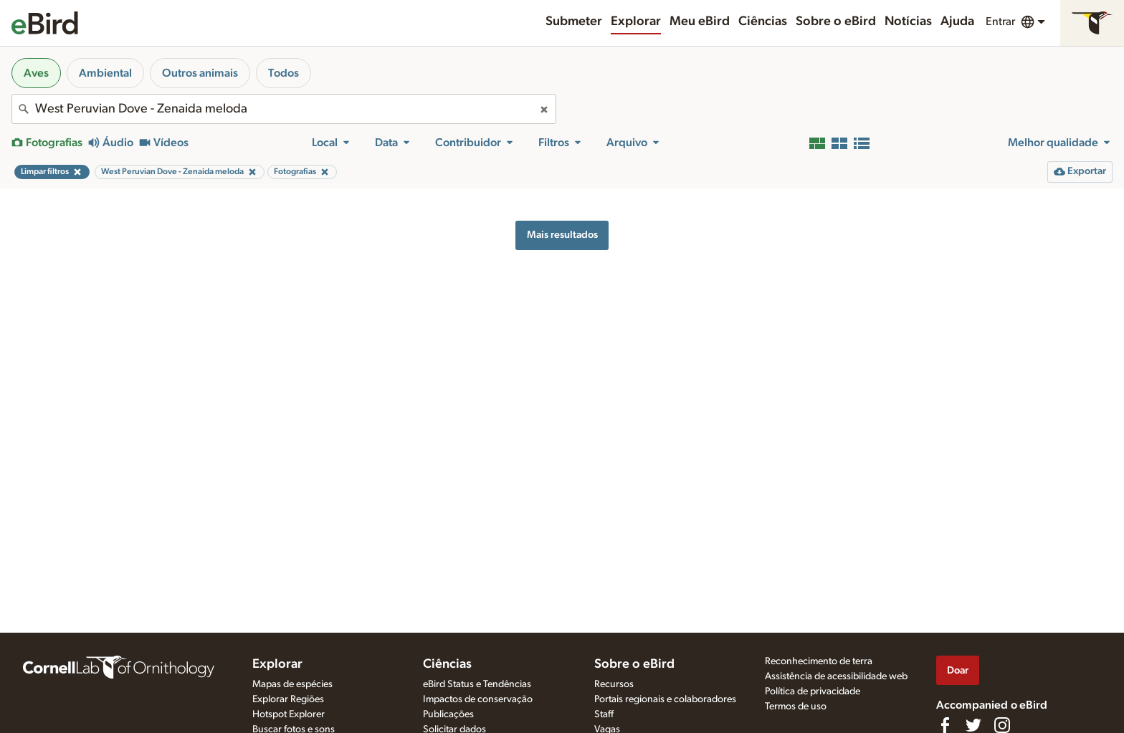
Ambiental (105, 73)
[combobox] (284, 109)
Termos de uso (796, 706)
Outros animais (200, 73)
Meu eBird (700, 21)
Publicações (448, 714)
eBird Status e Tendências (477, 684)
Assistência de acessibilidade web (836, 676)
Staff (604, 714)
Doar (957, 670)
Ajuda (957, 21)
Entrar (1000, 21)
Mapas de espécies (292, 684)
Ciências (762, 21)
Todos (283, 73)
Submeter (574, 21)
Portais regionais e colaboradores (665, 699)
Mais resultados (562, 234)
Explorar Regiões (288, 699)
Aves (36, 73)
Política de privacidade (812, 691)
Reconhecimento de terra (818, 661)
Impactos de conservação (478, 699)
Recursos (614, 684)
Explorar (636, 21)
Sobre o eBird (836, 21)
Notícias (908, 21)
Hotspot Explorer (288, 714)
